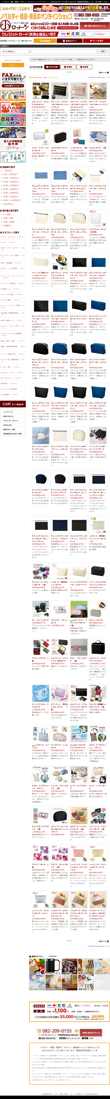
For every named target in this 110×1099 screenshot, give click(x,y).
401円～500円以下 (11, 197)
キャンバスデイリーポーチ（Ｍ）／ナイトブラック (78, 405)
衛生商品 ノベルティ (9, 383)
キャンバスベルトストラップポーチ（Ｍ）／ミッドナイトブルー (97, 492)
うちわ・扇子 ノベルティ (10, 367)
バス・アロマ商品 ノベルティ (12, 294)
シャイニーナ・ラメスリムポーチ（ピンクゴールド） (78, 867)
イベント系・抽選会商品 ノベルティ (13, 360)
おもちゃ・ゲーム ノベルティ (12, 372)
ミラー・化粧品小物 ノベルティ (13, 354)
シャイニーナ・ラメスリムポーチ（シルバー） (40, 913)
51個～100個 (8, 222)
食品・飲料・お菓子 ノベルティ (13, 341)
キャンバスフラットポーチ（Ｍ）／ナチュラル (97, 188)
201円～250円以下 (11, 185)
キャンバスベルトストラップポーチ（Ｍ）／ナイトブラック (40, 538)
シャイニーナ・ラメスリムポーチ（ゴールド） (97, 867)
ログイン (13, 65)
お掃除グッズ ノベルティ (10, 289)
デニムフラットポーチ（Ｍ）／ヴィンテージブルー (59, 188)
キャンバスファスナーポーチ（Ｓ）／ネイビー (59, 362)
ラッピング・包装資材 (9, 389)
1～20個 (6, 214)
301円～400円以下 (11, 193)
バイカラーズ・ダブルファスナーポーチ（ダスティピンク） (59, 913)
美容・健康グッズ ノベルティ (12, 320)
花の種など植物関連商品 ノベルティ (13, 314)
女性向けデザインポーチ (85, 59)
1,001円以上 (8, 204)
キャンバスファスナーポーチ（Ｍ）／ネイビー (97, 362)
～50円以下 (8, 171)
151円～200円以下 (11, 182)
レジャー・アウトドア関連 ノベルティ (13, 306)
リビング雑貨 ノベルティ (10, 300)
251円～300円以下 (11, 189)
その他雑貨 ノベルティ (10, 394)
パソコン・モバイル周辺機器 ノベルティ (13, 334)
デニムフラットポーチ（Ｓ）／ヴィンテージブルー (40, 188)
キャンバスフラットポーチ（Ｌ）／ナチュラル (59, 449)
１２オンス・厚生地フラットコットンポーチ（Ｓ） (97, 538)
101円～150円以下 (11, 178)
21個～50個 (8, 218)
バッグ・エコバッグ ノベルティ (13, 237)
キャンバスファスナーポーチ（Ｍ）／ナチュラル (78, 232)
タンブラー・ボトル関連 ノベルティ (13, 256)
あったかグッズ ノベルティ (11, 378)
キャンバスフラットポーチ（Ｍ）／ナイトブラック (40, 318)
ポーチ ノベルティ (8, 242)
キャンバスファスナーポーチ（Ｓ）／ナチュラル (59, 232)
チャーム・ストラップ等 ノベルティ (13, 327)
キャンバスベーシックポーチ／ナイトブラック (78, 318)
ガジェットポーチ (96, 620)
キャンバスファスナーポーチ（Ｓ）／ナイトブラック (40, 362)
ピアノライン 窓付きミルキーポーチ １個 (59, 707)
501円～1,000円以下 (12, 200)
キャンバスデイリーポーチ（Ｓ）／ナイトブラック (40, 405)
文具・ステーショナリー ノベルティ (13, 249)
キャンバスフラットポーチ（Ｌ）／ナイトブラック (78, 538)
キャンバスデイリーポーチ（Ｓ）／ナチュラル (40, 232)
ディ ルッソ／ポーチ (40, 620)
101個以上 (7, 226)
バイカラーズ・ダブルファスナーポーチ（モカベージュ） (78, 913)
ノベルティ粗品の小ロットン (40, 59)
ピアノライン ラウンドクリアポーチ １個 (78, 622)
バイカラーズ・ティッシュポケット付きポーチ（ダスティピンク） (97, 913)
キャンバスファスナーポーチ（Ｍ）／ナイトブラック (78, 362)
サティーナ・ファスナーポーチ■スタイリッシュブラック (60, 104)
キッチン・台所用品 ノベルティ (13, 283)
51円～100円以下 (10, 174)
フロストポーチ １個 (97, 148)
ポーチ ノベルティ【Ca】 (64, 59)
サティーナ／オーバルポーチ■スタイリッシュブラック (60, 829)
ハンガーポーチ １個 (78, 148)
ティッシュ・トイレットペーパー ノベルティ (13, 277)
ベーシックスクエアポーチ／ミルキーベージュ (78, 584)
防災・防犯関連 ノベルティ (11, 263)
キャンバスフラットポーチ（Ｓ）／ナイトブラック (78, 275)
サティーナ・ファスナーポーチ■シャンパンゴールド (98, 104)
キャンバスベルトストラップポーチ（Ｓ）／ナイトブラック (78, 492)
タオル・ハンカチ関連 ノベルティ (13, 269)
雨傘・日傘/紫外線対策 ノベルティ (13, 347)
